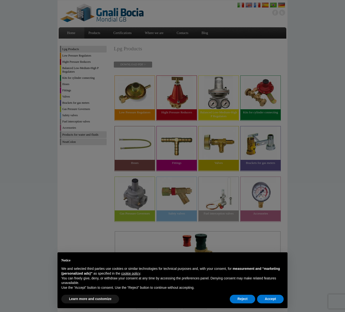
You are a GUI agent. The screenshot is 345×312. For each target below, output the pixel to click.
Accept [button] (270, 299)
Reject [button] (242, 299)
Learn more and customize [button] (90, 299)
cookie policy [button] (130, 273)
